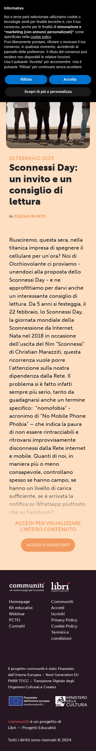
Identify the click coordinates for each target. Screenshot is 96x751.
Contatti (17, 626)
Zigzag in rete (30, 216)
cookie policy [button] (41, 37)
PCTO (14, 620)
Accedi (57, 607)
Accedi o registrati (48, 545)
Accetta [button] (70, 79)
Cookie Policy (64, 626)
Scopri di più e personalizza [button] (47, 92)
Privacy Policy (64, 620)
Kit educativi (21, 607)
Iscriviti (58, 613)
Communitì (62, 601)
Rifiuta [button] (26, 79)
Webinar (17, 613)
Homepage (19, 601)
